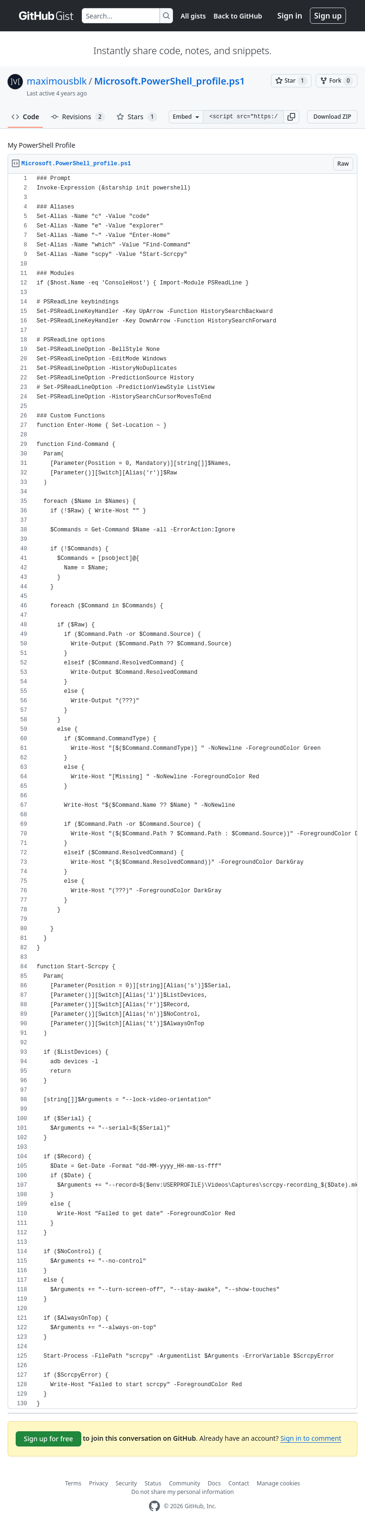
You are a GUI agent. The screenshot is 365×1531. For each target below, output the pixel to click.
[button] (291, 116)
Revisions (78, 117)
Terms (73, 1483)
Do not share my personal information (182, 1492)
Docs (214, 1483)
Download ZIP (332, 117)
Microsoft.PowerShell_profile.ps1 (169, 81)
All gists (193, 15)
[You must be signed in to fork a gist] (336, 80)
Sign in (290, 15)
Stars (136, 117)
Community (184, 1483)
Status (152, 1483)
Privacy (98, 1483)
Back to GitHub (237, 15)
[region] (182, 791)
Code (25, 116)
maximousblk (57, 81)
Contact (239, 1483)
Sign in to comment (310, 1438)
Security (126, 1483)
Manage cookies (278, 1483)
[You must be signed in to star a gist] (291, 80)
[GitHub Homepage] (154, 1506)
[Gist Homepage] (46, 15)
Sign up (328, 15)
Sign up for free (48, 1438)
